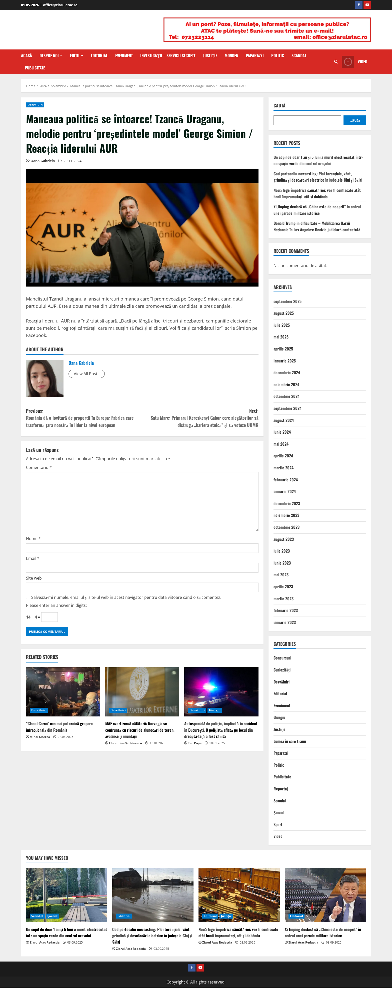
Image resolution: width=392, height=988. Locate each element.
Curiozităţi (282, 670)
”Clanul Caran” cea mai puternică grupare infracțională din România (59, 726)
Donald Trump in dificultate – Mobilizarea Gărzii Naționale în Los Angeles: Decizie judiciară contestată (317, 226)
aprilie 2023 (283, 587)
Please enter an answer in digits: (56, 605)
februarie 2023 (286, 610)
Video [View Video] (354, 62)
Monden (231, 55)
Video (278, 836)
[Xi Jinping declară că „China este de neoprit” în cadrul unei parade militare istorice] (325, 895)
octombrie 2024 (287, 396)
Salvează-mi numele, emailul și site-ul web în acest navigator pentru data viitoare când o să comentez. (126, 597)
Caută (280, 105)
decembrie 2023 (287, 503)
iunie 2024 (282, 432)
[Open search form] (336, 61)
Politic (277, 55)
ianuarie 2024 (285, 491)
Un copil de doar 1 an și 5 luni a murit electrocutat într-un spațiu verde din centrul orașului (318, 160)
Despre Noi (49, 55)
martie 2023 (284, 599)
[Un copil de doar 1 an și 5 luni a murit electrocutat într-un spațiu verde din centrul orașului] (66, 895)
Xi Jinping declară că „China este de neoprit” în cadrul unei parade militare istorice (317, 210)
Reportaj (281, 789)
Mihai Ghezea (40, 737)
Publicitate (35, 68)
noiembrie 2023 (286, 515)
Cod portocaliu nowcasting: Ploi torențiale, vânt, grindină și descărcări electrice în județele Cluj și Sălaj (318, 177)
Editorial (99, 55)
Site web (34, 578)
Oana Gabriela (42, 160)
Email (33, 558)
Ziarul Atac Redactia (45, 942)
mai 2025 (281, 337)
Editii (75, 55)
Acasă (26, 55)
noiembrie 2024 (286, 384)
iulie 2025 (282, 325)
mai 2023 (281, 575)
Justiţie (210, 55)
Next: (200, 418)
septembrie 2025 (288, 301)
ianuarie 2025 (285, 361)
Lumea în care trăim (290, 741)
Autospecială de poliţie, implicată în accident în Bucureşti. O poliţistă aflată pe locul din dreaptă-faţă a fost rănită (220, 729)
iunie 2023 (282, 563)
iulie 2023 (282, 551)
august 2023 (284, 539)
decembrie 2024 (287, 372)
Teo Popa (195, 743)
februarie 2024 (286, 480)
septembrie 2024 (288, 408)
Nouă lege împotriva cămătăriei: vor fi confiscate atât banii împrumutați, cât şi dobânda (317, 193)
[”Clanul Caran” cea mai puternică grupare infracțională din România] (63, 692)
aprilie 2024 (283, 456)
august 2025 (284, 313)
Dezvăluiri (35, 105)
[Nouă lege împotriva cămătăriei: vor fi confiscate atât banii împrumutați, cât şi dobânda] (239, 895)
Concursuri (282, 658)
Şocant (279, 812)
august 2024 (284, 420)
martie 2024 (284, 468)
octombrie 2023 (287, 527)
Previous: (84, 418)
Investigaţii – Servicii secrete (168, 55)
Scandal (299, 55)
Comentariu (39, 467)
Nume (33, 538)
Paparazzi (255, 55)
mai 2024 (281, 444)
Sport (278, 824)
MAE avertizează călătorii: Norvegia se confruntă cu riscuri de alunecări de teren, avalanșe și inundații (139, 729)
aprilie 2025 (283, 349)
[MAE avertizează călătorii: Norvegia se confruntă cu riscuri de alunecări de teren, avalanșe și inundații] (142, 692)
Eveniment (124, 55)
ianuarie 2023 (285, 622)
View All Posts (87, 373)
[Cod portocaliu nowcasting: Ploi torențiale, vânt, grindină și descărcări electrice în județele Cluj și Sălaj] (153, 895)
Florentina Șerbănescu (125, 743)
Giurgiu (214, 710)
